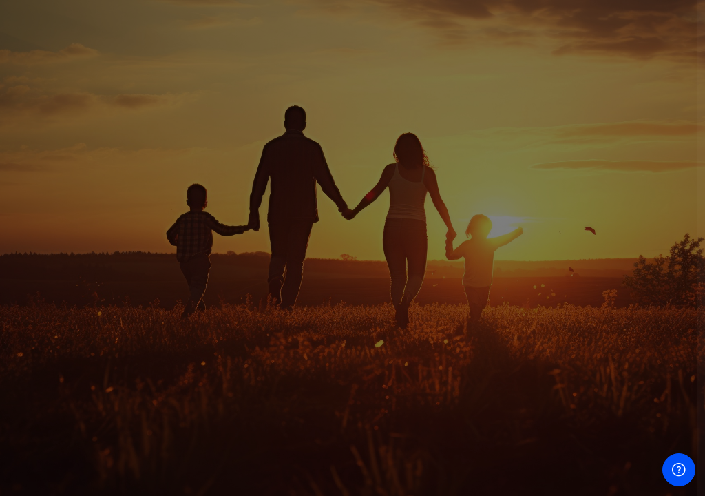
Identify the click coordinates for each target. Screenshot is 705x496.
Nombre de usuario (478, 205)
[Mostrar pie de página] (678, 469)
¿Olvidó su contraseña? (634, 357)
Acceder (560, 396)
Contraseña (461, 283)
